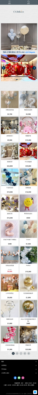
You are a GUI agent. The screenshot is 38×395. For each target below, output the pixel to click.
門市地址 (3, 369)
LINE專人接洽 (5, 373)
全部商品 (3, 365)
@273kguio (30, 52)
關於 (2, 361)
